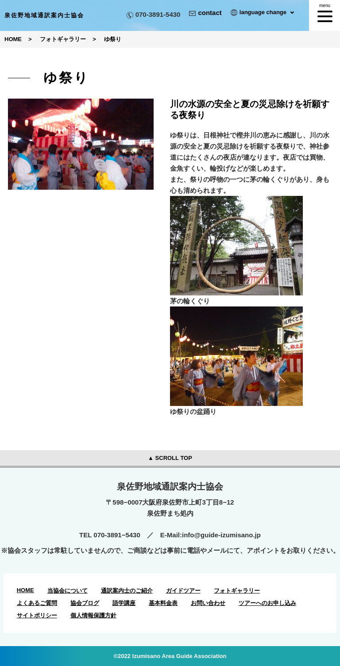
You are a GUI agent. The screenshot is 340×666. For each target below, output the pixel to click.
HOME (25, 590)
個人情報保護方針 (93, 615)
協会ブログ (84, 603)
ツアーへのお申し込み (267, 603)
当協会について (67, 590)
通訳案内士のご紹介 (127, 590)
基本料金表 (163, 603)
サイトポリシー (37, 615)
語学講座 (123, 603)
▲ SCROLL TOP (170, 458)
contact (205, 12)
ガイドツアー (183, 590)
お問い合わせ (208, 603)
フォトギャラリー (237, 590)
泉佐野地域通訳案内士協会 (44, 15)
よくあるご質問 (37, 603)
